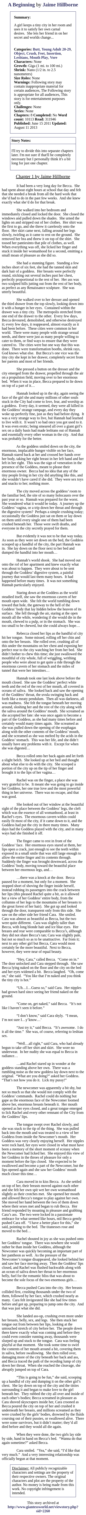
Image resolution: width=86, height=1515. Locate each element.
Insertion (54, 53)
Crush (31, 53)
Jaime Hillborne (60, 5)
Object (19, 53)
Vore (53, 57)
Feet (41, 53)
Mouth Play (39, 57)
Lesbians (21, 57)
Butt (36, 49)
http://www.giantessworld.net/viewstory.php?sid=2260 (43, 1509)
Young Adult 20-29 (56, 49)
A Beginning (21, 5)
